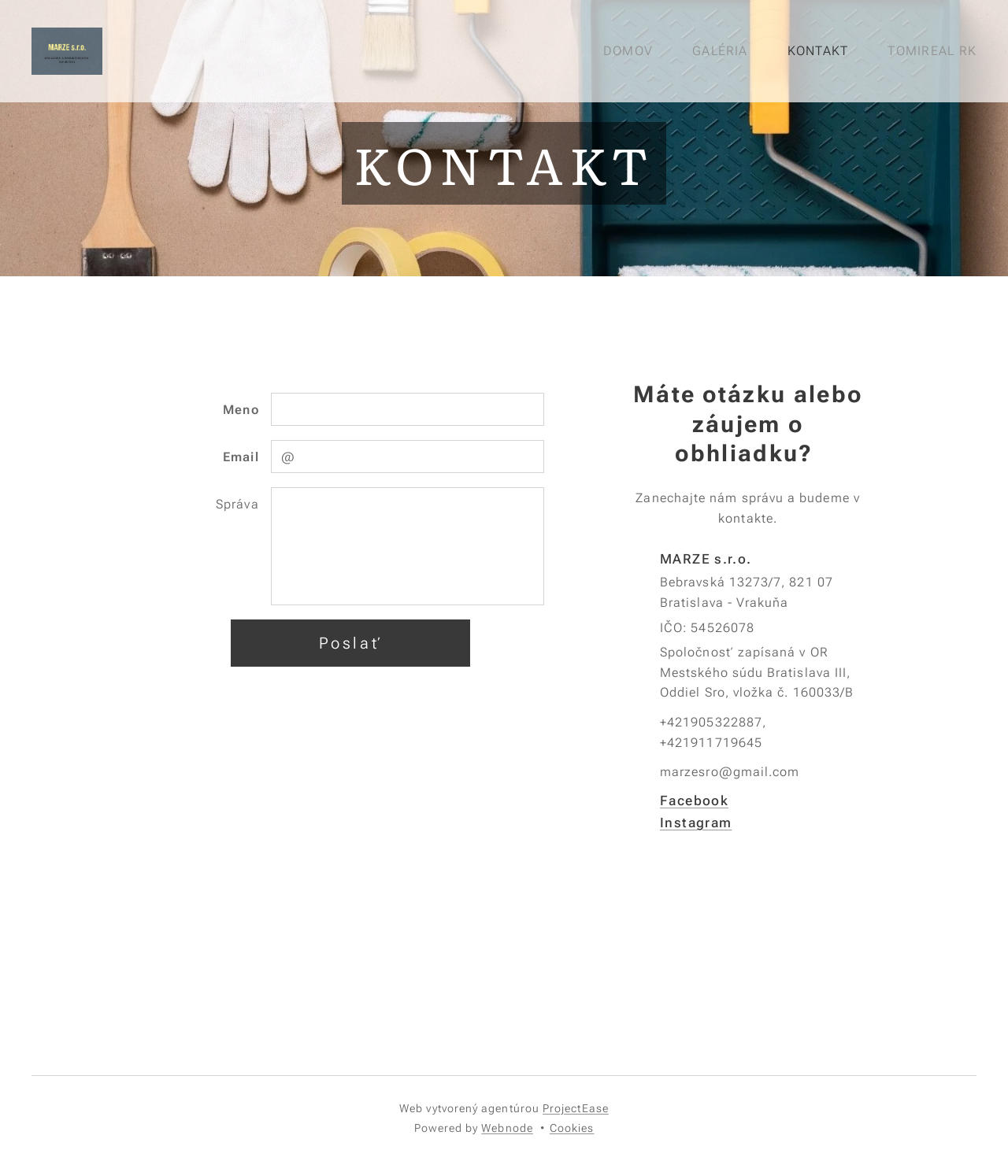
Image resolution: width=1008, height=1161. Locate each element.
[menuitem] (634, 51)
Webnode (507, 1128)
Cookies (572, 1128)
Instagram (696, 822)
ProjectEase (576, 1108)
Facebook (694, 800)
